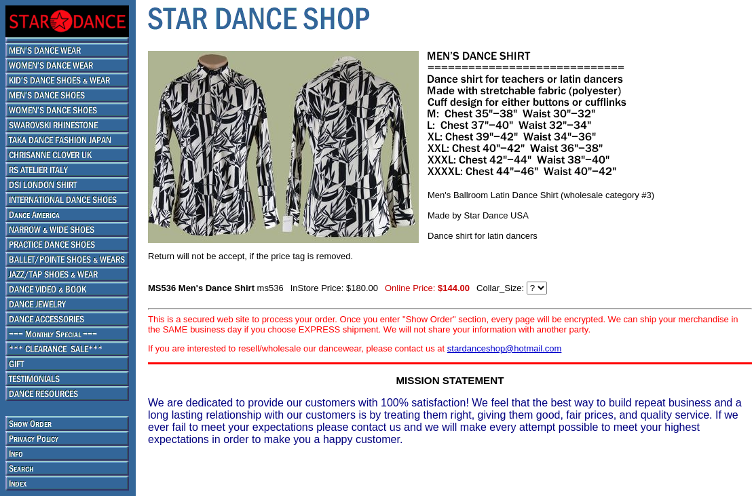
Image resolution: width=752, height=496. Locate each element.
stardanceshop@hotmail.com (504, 348)
